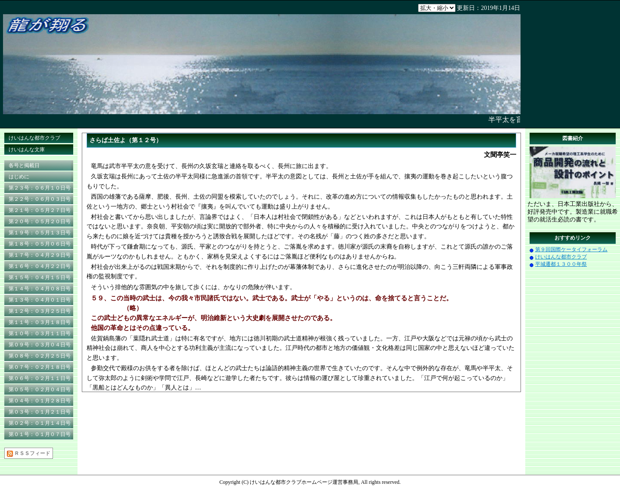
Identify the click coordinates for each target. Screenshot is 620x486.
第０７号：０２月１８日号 (40, 367)
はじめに (19, 177)
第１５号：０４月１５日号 (40, 277)
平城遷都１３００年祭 (561, 264)
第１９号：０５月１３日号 (40, 233)
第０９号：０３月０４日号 (40, 345)
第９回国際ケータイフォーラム (571, 249)
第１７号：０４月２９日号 (40, 255)
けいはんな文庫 (27, 149)
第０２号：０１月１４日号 (40, 423)
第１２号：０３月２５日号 (40, 311)
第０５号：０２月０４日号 (40, 389)
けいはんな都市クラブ (34, 138)
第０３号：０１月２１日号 (40, 412)
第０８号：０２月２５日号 (40, 356)
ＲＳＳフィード (28, 453)
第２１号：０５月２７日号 (40, 210)
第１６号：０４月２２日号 (40, 266)
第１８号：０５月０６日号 (40, 244)
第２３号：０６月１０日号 (40, 188)
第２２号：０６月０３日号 (40, 199)
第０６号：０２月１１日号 (40, 378)
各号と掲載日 (24, 165)
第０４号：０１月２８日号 (40, 401)
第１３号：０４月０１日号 (40, 300)
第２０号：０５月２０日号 (40, 221)
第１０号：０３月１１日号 (40, 333)
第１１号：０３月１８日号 (40, 322)
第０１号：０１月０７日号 (40, 434)
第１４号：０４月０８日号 (40, 289)
